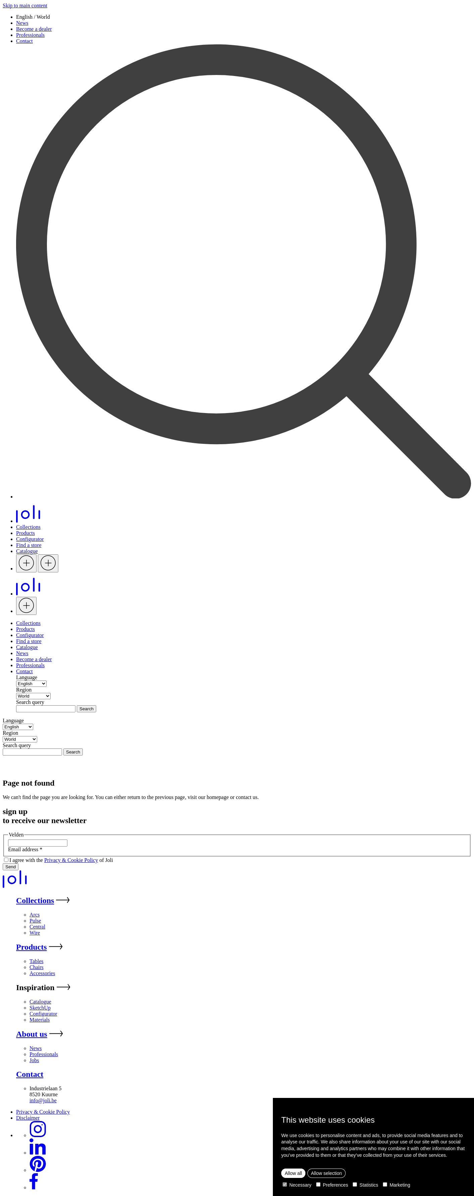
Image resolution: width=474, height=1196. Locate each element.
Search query (30, 702)
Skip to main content (25, 5)
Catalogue (27, 551)
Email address (25, 849)
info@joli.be (43, 1100)
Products (25, 533)
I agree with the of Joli (61, 860)
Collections (28, 527)
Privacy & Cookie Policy (71, 860)
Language (26, 677)
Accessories (42, 973)
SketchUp (40, 1008)
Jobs (34, 1060)
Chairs (36, 967)
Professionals (30, 35)
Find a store (29, 545)
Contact (24, 41)
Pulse (35, 921)
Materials (39, 1020)
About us (31, 1034)
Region (24, 690)
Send (10, 866)
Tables (36, 961)
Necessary (297, 1185)
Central (37, 927)
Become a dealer (34, 29)
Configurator (30, 539)
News (22, 23)
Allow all (293, 1173)
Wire (34, 933)
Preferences (332, 1185)
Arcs (34, 915)
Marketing (396, 1185)
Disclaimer (28, 1118)
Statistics (365, 1185)
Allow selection (326, 1173)
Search (86, 708)
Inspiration (35, 987)
